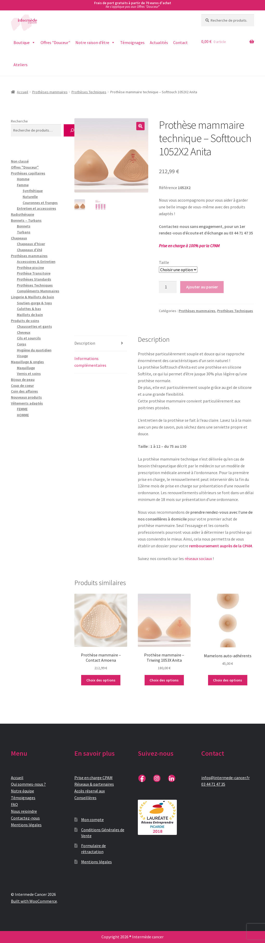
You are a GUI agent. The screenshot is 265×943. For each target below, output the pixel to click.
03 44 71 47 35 (213, 784)
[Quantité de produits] (168, 287)
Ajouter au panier (202, 286)
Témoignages (132, 42)
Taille (164, 262)
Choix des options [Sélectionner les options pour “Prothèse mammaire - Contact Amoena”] (100, 680)
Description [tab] (84, 343)
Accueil (22, 92)
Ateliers (21, 64)
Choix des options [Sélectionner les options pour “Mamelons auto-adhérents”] (227, 680)
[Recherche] (72, 130)
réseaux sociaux (198, 558)
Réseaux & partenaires (94, 784)
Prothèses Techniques (89, 92)
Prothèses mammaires (50, 92)
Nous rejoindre (24, 811)
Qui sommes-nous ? (28, 784)
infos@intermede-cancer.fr (225, 777)
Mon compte (92, 819)
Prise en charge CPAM (93, 777)
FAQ (14, 804)
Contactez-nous (25, 818)
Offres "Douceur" (55, 42)
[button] (140, 126)
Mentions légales (26, 824)
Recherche (19, 121)
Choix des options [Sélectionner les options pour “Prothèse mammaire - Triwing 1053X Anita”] (164, 680)
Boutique (24, 43)
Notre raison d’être (95, 43)
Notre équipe (22, 790)
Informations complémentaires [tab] (90, 362)
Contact (180, 42)
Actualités (159, 42)
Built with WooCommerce (34, 901)
